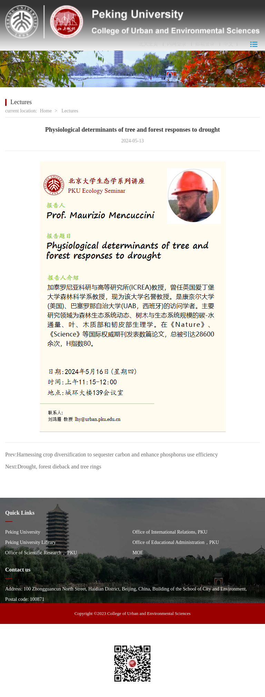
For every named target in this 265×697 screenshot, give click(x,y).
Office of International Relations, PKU (169, 532)
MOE (137, 552)
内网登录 (176, 44)
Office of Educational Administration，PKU (175, 542)
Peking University (22, 532)
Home (46, 110)
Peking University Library (30, 542)
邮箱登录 (205, 44)
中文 (228, 44)
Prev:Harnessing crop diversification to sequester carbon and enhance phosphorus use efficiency (111, 454)
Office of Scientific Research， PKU (41, 552)
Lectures (69, 110)
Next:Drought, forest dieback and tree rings (53, 466)
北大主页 (148, 44)
